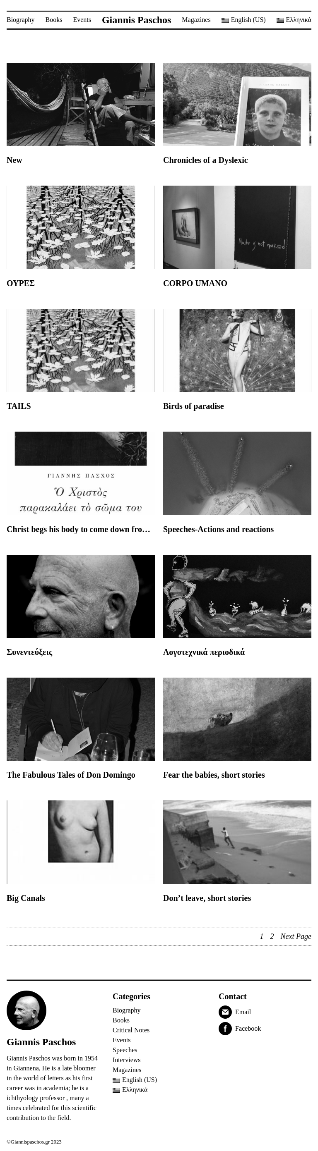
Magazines (196, 19)
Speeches (125, 1049)
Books (54, 19)
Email (243, 1011)
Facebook (248, 1028)
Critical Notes (131, 1030)
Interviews (127, 1059)
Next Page (296, 936)
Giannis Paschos (136, 19)
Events (82, 19)
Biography (21, 19)
